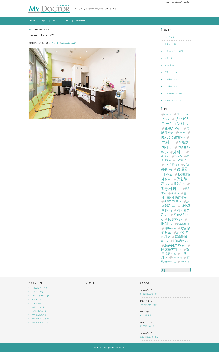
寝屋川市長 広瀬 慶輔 (149, 337)
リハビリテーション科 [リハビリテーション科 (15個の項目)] (175, 121)
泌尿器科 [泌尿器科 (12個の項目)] (175, 203)
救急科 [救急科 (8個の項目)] (179, 183)
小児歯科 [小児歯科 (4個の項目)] (181, 160)
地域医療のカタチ (172, 79)
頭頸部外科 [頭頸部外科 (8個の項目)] (175, 259)
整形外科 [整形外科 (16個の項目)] (170, 189)
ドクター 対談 (170, 44)
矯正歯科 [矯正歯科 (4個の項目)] (183, 223)
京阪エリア (169, 58)
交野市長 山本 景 (147, 326)
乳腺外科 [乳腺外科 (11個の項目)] (172, 128)
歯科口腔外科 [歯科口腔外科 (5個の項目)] (172, 201)
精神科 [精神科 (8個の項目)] (170, 228)
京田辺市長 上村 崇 (148, 294)
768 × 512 (56, 43)
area (69, 21)
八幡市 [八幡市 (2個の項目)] (181, 132)
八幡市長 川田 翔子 (148, 305)
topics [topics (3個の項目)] (168, 114)
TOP (30, 29)
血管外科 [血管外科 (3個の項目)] (177, 257)
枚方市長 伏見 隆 (147, 315)
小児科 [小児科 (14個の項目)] (171, 164)
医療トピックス (171, 72)
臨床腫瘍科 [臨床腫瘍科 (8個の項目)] (175, 251)
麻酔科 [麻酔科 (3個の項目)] (185, 262)
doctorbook (81, 21)
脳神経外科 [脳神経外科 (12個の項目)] (174, 245)
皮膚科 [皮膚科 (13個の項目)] (175, 219)
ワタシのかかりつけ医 (174, 51)
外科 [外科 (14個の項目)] (178, 152)
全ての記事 (169, 65)
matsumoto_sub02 (68, 43)
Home (34, 21)
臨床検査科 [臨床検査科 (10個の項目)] (171, 249)
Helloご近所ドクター (173, 37)
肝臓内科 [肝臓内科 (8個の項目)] (180, 240)
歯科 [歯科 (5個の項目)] (175, 193)
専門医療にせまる (172, 86)
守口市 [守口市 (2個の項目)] (178, 156)
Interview (57, 21)
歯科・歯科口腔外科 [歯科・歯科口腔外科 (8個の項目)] (174, 195)
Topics (45, 21)
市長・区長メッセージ (174, 93)
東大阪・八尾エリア (173, 100)
